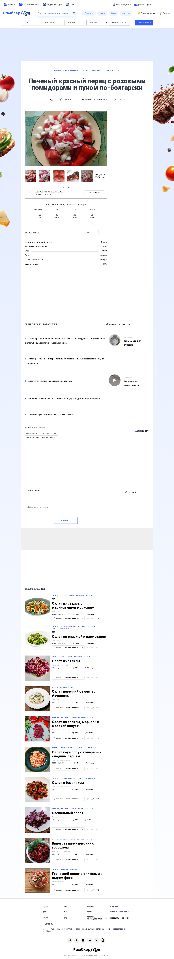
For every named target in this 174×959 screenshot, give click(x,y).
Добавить (144, 4)
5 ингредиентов (60, 732)
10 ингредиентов (61, 763)
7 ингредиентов (60, 789)
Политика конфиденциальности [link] (97, 918)
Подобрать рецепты (144, 22)
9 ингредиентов (60, 702)
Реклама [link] (90, 912)
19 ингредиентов (61, 614)
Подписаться (94, 193)
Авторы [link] (67, 907)
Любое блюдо (54, 22)
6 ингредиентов (60, 668)
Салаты (32, 22)
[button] (124, 324)
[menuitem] (9, 5)
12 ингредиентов (61, 643)
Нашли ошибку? (141, 431)
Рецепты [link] (45, 907)
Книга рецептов (122, 4)
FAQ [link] (65, 918)
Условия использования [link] (121, 912)
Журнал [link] (45, 918)
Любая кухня (76, 22)
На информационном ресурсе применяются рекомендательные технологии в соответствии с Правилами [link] (83, 930)
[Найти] (74, 13)
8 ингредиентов (60, 854)
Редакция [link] (91, 907)
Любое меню (98, 22)
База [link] (66, 912)
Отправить (65, 520)
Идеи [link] (44, 912)
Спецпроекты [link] (47, 924)
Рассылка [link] (114, 907)
